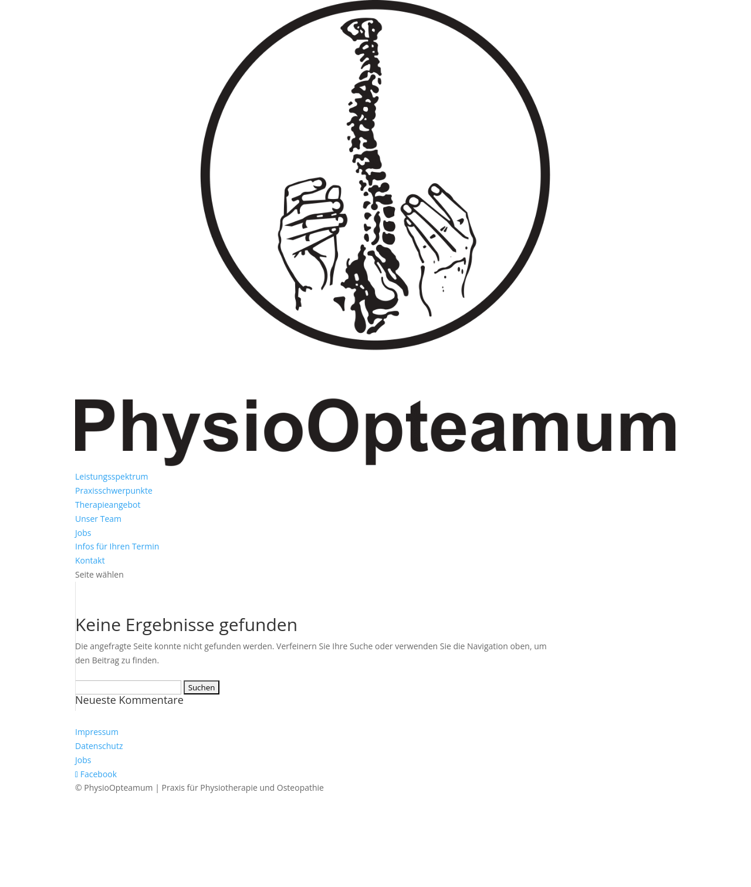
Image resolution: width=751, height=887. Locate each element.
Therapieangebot (107, 504)
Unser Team (98, 518)
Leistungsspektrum (111, 476)
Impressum (97, 731)
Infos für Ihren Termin (117, 546)
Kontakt (90, 560)
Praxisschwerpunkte (114, 490)
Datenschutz (99, 745)
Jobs (83, 532)
